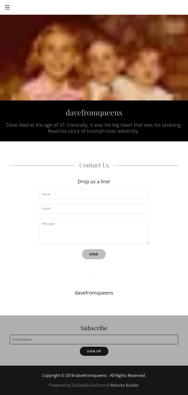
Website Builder (124, 385)
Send (93, 254)
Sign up (94, 351)
